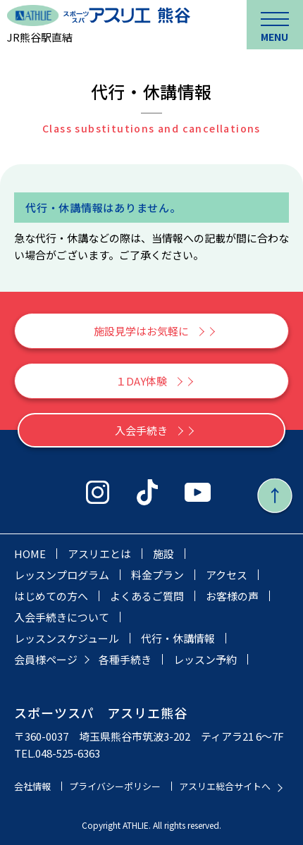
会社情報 (32, 786)
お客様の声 (232, 595)
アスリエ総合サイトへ (225, 786)
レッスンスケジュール (66, 638)
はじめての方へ (51, 595)
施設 (163, 553)
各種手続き (125, 659)
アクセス (226, 574)
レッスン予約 (205, 659)
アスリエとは (99, 553)
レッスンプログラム (61, 574)
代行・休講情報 (178, 638)
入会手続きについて (61, 617)
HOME (30, 553)
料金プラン (157, 574)
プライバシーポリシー (115, 786)
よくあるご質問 (147, 595)
